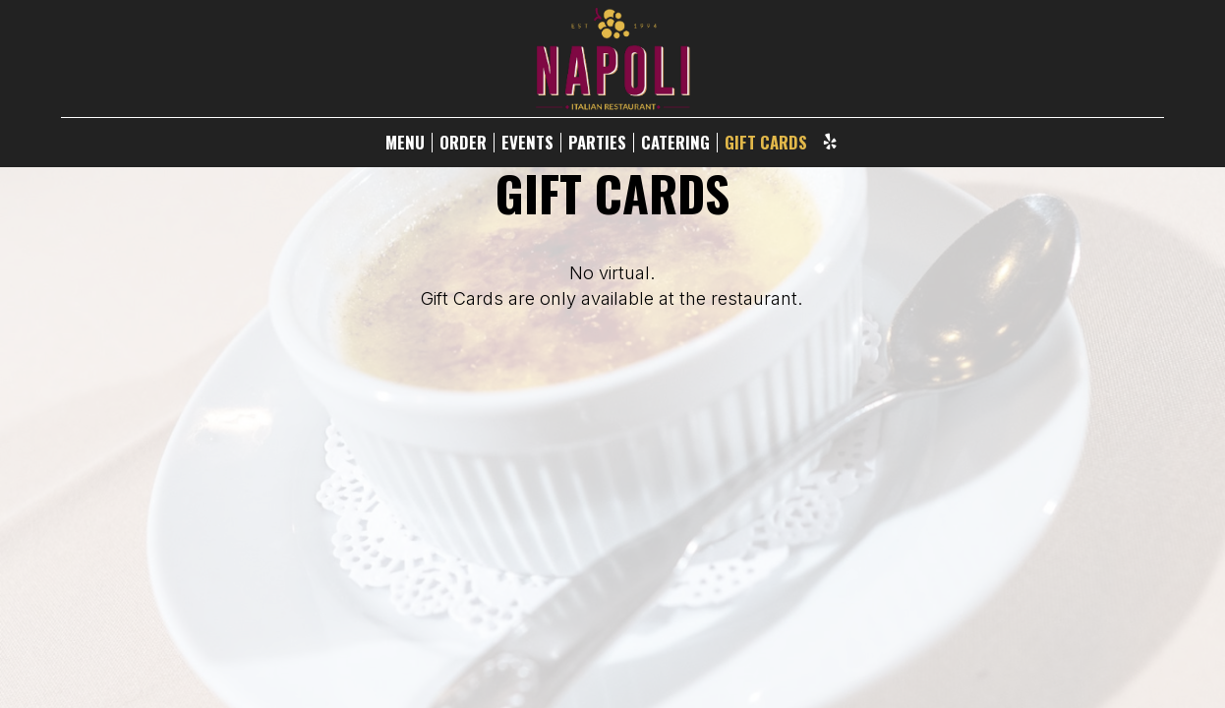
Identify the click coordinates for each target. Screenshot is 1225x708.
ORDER (463, 142)
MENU (405, 142)
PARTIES (597, 142)
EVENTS (527, 142)
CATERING (675, 142)
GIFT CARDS (766, 142)
